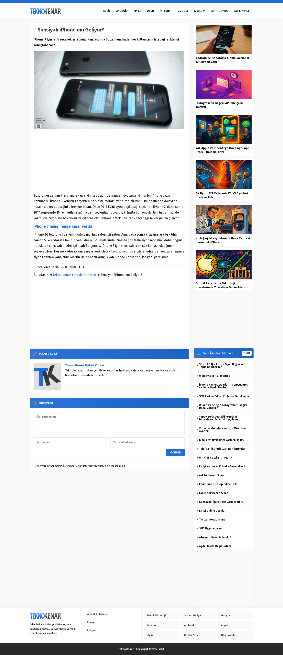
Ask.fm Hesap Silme (210, 475)
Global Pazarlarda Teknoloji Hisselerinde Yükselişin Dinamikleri (220, 285)
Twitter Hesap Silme (211, 519)
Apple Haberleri (85, 275)
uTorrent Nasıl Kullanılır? (214, 537)
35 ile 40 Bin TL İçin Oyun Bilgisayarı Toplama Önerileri (221, 366)
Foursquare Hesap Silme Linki (217, 484)
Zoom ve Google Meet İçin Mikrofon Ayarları (221, 430)
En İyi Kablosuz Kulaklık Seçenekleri (221, 466)
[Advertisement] (109, 161)
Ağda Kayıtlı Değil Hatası (214, 546)
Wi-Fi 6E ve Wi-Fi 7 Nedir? (214, 457)
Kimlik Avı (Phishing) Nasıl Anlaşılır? (220, 440)
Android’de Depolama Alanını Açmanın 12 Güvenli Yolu (222, 60)
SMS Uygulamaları (209, 528)
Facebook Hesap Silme (212, 493)
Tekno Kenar (62, 275)
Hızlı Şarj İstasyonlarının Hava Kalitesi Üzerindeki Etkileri (223, 240)
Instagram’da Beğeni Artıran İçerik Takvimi (219, 105)
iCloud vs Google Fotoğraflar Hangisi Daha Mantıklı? (222, 407)
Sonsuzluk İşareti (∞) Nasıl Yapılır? (220, 502)
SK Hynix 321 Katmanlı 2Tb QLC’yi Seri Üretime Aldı (222, 195)
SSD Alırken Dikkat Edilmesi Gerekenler (223, 396)
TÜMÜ (246, 353)
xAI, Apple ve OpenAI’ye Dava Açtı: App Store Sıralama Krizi (222, 150)
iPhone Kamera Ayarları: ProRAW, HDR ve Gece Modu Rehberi (222, 386)
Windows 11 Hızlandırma (213, 376)
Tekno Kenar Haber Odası (84, 365)
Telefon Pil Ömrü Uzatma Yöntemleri (221, 448)
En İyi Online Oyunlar (211, 510)
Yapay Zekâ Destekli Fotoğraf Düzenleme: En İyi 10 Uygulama (217, 418)
